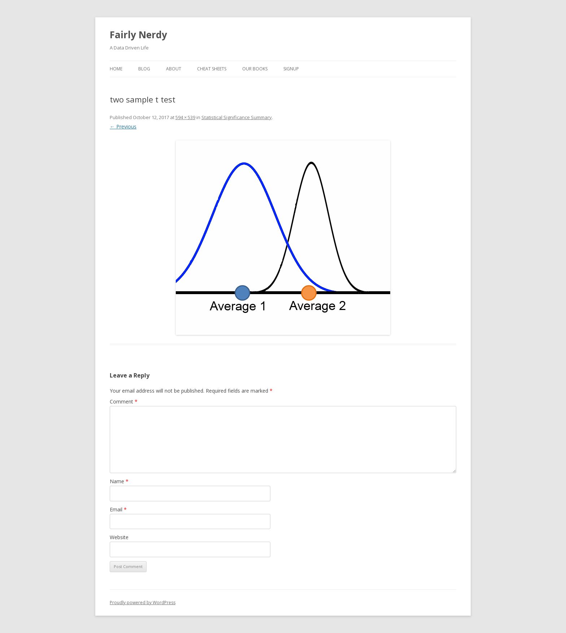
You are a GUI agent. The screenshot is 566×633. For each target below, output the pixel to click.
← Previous (123, 126)
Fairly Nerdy (138, 34)
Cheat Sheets (211, 69)
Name (119, 481)
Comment (124, 401)
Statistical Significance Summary (236, 117)
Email (118, 509)
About (173, 69)
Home (116, 69)
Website (119, 537)
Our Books (254, 69)
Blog (144, 69)
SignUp (291, 69)
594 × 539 (185, 117)
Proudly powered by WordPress (142, 602)
